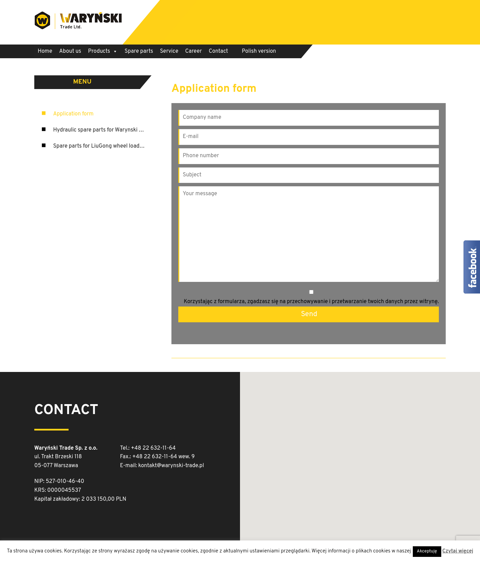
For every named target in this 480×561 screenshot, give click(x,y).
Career (193, 51)
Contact (218, 51)
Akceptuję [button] (427, 551)
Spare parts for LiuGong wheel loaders (100, 146)
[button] (367, 453)
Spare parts (138, 51)
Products (103, 51)
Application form (73, 114)
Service (169, 51)
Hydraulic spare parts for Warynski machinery (109, 130)
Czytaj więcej (457, 551)
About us (70, 51)
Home (45, 51)
